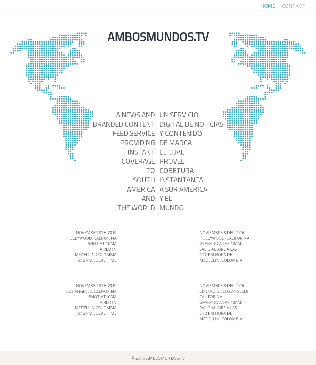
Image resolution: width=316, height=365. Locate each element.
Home (267, 5)
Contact (293, 5)
